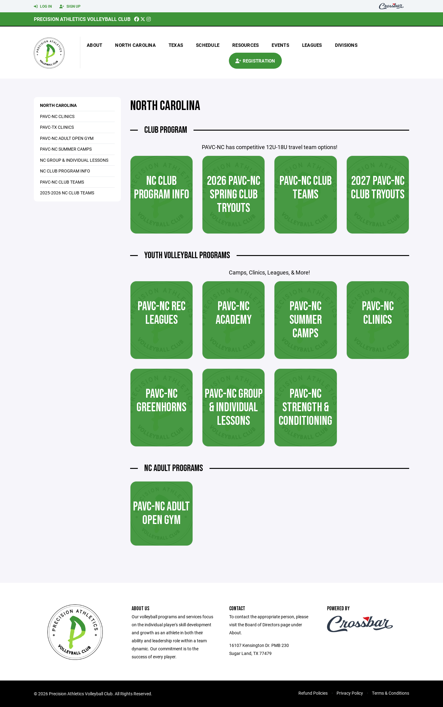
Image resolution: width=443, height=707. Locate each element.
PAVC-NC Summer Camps (66, 149)
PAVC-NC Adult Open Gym (67, 138)
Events (280, 45)
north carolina (135, 45)
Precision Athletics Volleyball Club (82, 19)
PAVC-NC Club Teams (62, 182)
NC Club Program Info (65, 171)
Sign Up (70, 6)
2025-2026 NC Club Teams (67, 193)
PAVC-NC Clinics (57, 116)
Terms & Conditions (390, 693)
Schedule (207, 45)
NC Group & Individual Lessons (74, 160)
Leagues (312, 45)
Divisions (346, 45)
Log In (43, 6)
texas (176, 45)
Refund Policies (313, 693)
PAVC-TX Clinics (57, 127)
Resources (245, 45)
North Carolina (58, 105)
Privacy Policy (350, 693)
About (94, 45)
